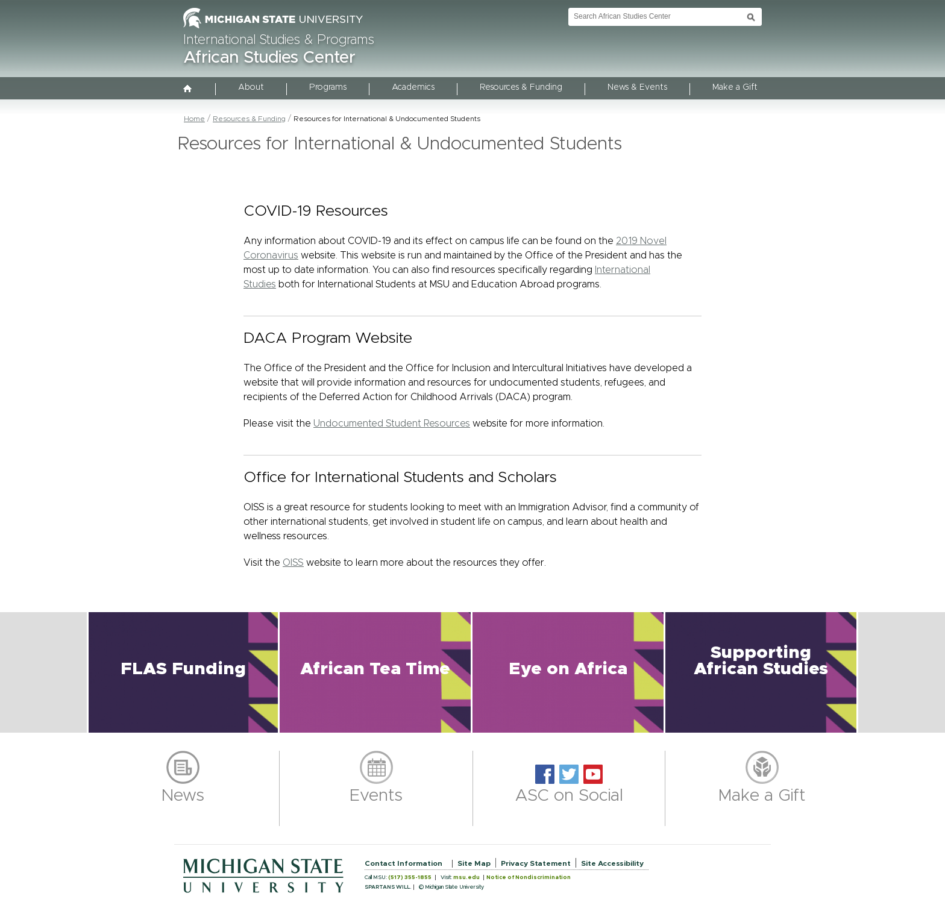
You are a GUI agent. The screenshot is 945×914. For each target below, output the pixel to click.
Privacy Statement (536, 863)
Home (194, 118)
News (183, 795)
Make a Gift (735, 87)
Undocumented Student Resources (391, 423)
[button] (183, 672)
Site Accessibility (612, 863)
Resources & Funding (521, 87)
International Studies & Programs (278, 40)
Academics (413, 87)
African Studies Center (269, 57)
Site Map (474, 863)
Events (376, 795)
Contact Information (403, 863)
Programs (328, 87)
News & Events (637, 87)
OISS (293, 563)
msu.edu (466, 877)
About (251, 87)
